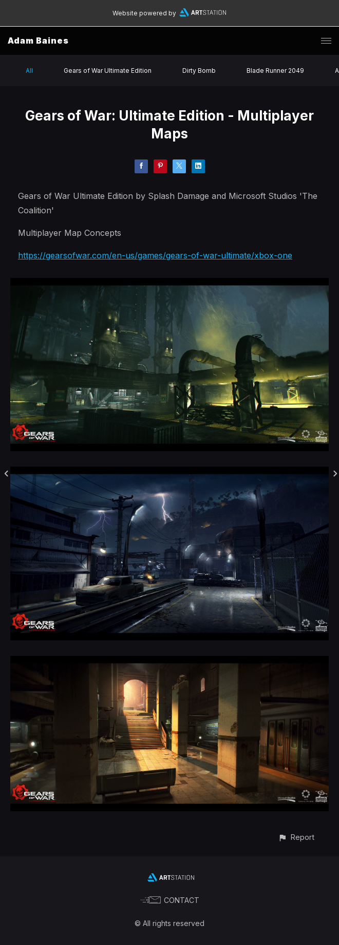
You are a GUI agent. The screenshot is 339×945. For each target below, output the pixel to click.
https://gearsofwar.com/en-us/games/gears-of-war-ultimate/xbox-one (155, 255)
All (29, 70)
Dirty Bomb (199, 70)
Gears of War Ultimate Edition (108, 70)
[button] (296, 837)
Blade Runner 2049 (275, 70)
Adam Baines (38, 40)
